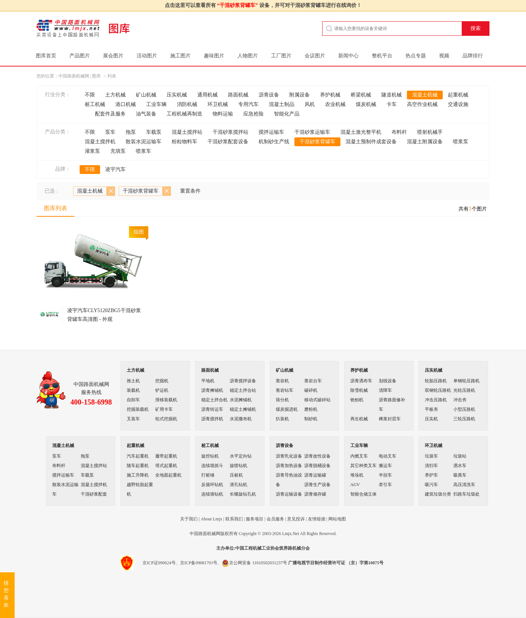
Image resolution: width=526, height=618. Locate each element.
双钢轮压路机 (438, 390)
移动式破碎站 (317, 399)
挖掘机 (161, 380)
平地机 (207, 380)
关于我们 (189, 519)
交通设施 (458, 104)
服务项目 (254, 519)
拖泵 (131, 132)
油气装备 (146, 114)
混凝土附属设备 (425, 141)
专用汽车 (248, 104)
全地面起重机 (168, 475)
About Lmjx (211, 519)
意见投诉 (296, 519)
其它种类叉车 (363, 465)
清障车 (385, 390)
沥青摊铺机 (212, 390)
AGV (355, 484)
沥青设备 (269, 95)
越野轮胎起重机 (140, 489)
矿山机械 (146, 95)
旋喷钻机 (238, 465)
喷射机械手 (430, 132)
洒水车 (459, 465)
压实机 (431, 418)
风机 (310, 104)
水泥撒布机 (241, 418)
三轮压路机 (464, 418)
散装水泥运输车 (143, 141)
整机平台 (382, 55)
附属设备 (299, 95)
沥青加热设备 (289, 465)
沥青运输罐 (315, 475)
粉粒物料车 (184, 141)
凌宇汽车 (115, 169)
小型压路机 (464, 409)
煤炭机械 (366, 104)
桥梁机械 (361, 95)
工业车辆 (156, 104)
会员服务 (275, 519)
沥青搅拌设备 (243, 380)
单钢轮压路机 (466, 380)
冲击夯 (459, 399)
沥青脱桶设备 (317, 465)
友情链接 (316, 519)
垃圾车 (431, 456)
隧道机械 (391, 95)
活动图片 (147, 55)
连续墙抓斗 (212, 465)
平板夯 (431, 409)
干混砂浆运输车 (312, 132)
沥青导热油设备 (289, 480)
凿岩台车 (313, 380)
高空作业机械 (422, 104)
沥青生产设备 (317, 484)
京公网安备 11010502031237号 (254, 562)
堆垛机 (356, 475)
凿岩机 (282, 380)
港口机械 (125, 104)
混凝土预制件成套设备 (371, 141)
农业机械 (335, 104)
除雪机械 (359, 390)
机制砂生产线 (274, 141)
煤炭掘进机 (287, 409)
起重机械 (458, 95)
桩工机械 (95, 104)
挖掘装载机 (138, 409)
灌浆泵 (92, 151)
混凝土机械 (425, 95)
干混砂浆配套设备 (227, 141)
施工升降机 (138, 475)
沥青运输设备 (289, 494)
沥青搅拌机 (212, 418)
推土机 (133, 380)
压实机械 (177, 95)
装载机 (133, 390)
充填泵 (118, 151)
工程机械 (253, 548)
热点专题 (415, 55)
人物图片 (247, 55)
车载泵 (153, 132)
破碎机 (310, 390)
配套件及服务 (110, 114)
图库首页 (46, 55)
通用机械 (207, 95)
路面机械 (238, 95)
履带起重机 (166, 456)
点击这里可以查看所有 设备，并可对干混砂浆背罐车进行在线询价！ (263, 5)
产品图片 (79, 55)
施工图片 (180, 55)
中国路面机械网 (73, 76)
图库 (96, 76)
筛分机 (282, 399)
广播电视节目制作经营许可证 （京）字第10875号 (336, 562)
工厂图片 (281, 55)
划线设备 (387, 380)
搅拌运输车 (271, 132)
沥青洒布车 (361, 380)
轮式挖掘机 (166, 418)
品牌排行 (472, 55)
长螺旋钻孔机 (243, 494)
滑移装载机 (166, 399)
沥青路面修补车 (392, 404)
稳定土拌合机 (214, 399)
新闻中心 (348, 55)
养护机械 (330, 95)
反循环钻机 (212, 484)
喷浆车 (143, 151)
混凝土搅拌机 (100, 141)
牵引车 (385, 484)
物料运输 (223, 114)
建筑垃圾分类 (438, 494)
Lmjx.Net (290, 533)
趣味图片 (214, 55)
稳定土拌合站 (243, 390)
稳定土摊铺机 (243, 409)
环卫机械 (217, 104)
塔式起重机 (166, 465)
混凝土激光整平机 (360, 132)
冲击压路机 (436, 399)
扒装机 (282, 418)
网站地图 (337, 519)
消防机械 (187, 104)
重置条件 (190, 191)
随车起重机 (138, 465)
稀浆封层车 (390, 418)
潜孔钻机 (238, 484)
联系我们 (234, 519)
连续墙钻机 (212, 494)
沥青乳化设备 (289, 456)
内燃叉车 (359, 456)
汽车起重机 (138, 456)
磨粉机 (310, 409)
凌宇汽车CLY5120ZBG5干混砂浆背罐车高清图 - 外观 (104, 315)
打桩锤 (207, 475)
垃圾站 (459, 456)
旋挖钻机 (210, 456)
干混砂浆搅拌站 (230, 132)
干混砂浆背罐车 (317, 141)
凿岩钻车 (284, 390)
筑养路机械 (290, 548)
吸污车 (431, 484)
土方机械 (115, 95)
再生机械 (359, 418)
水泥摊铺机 (241, 399)
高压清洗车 (464, 484)
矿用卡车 (164, 409)
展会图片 (113, 55)
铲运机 (161, 390)
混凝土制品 (281, 104)
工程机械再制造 (184, 114)
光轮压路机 (464, 390)
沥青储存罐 (315, 494)
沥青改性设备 (317, 456)
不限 (90, 95)
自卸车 (133, 399)
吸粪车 (459, 475)
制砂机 (310, 418)
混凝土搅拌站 (187, 132)
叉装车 (133, 418)
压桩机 (236, 475)
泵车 (110, 132)
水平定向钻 (241, 456)
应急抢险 (253, 114)
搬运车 (385, 465)
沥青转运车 (212, 409)
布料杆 (399, 132)
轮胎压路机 (436, 380)
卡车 (391, 104)
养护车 (431, 475)
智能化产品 (287, 114)
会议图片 (315, 55)
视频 (444, 55)
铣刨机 (356, 399)
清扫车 (431, 465)
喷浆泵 (460, 141)
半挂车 (385, 475)
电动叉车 (387, 456)
